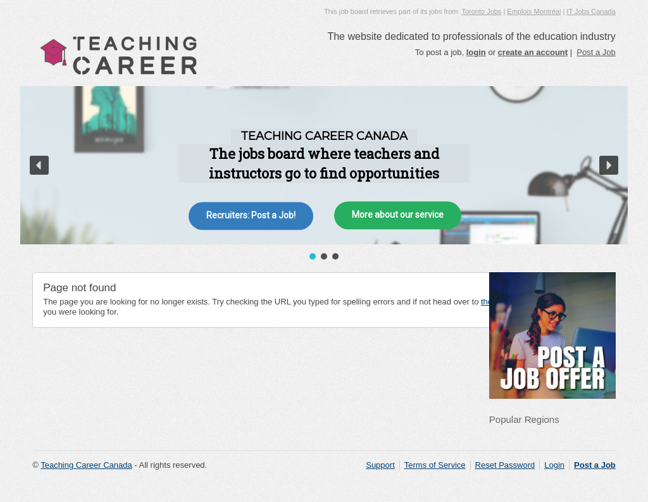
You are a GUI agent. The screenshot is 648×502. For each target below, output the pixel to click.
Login (554, 465)
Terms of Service (435, 465)
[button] (39, 165)
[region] (324, 174)
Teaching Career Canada (86, 465)
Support (380, 465)
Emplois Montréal (534, 11)
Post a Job (595, 52)
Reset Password (505, 465)
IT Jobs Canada (590, 11)
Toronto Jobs (481, 11)
